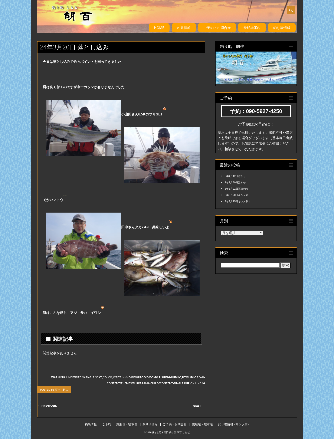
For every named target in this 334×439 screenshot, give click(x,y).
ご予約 (106, 424)
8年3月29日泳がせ (235, 182)
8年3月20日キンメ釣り (238, 195)
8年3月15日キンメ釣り (238, 201)
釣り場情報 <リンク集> (233, 424)
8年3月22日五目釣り (237, 188)
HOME (159, 27)
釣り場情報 (281, 27)
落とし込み (61, 390)
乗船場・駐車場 (126, 424)
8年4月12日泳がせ (235, 176)
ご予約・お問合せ (217, 27)
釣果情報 (184, 27)
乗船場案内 (252, 27)
